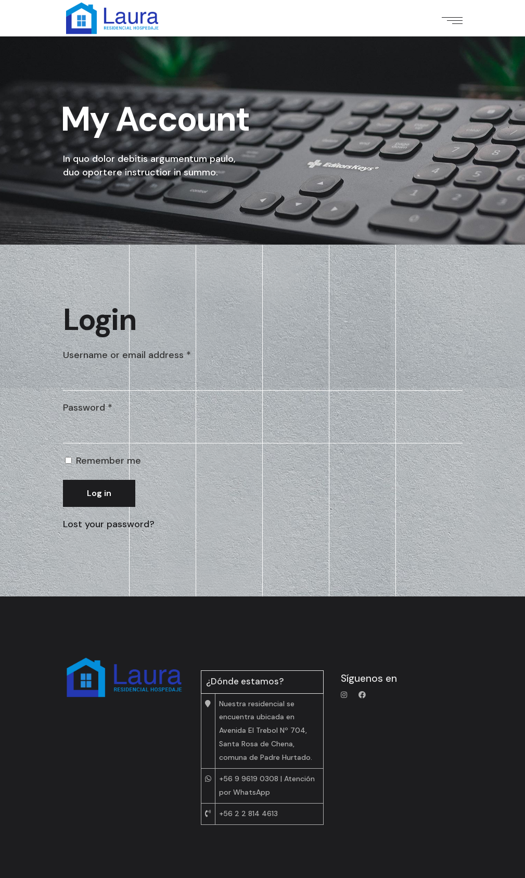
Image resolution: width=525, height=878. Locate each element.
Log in (99, 493)
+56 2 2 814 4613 (248, 813)
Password (87, 407)
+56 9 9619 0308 (248, 778)
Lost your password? (109, 524)
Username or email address (127, 355)
